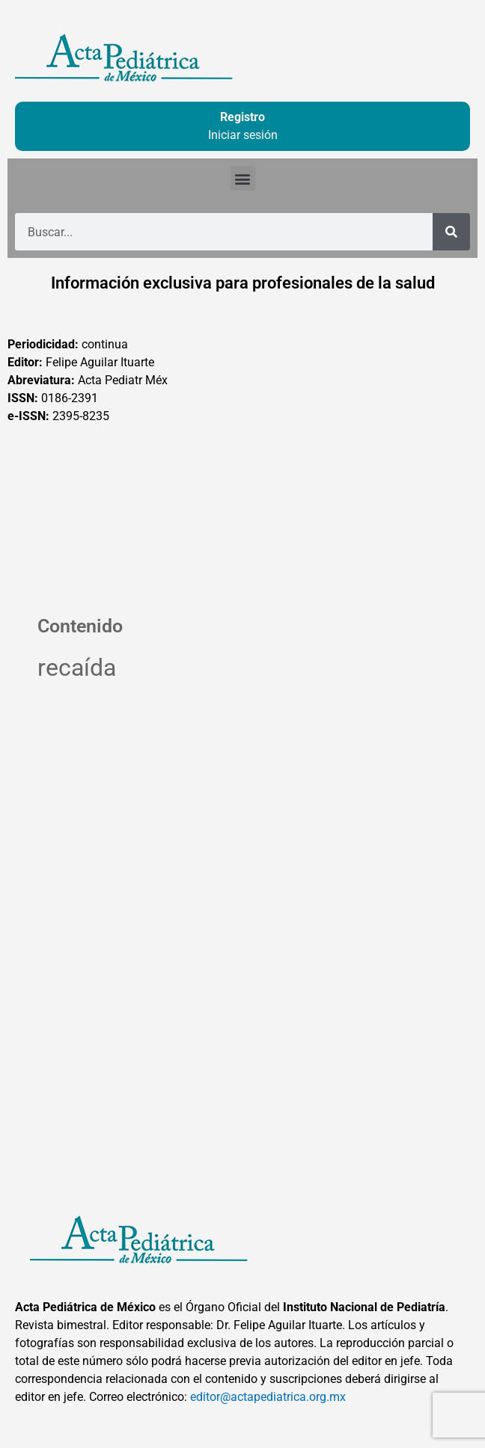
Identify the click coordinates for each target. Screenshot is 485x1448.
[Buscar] (451, 231)
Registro (242, 117)
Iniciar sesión (243, 135)
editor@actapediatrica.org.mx (268, 1397)
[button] (243, 178)
